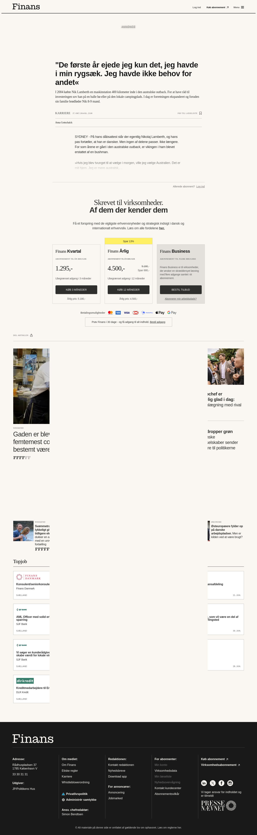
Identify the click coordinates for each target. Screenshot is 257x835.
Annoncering (116, 792)
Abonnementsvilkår (167, 793)
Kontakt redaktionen (121, 764)
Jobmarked (115, 798)
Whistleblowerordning (76, 782)
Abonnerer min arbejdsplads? (181, 298)
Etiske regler (70, 770)
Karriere (63, 113)
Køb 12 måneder (128, 289)
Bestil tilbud (181, 289)
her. (162, 228)
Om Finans (69, 764)
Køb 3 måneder (76, 289)
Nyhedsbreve (116, 770)
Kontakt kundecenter (168, 788)
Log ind (200, 186)
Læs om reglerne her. (170, 827)
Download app (117, 776)
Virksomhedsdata (166, 770)
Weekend (18, 428)
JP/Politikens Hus (24, 788)
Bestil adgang (157, 322)
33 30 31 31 (20, 774)
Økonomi (216, 522)
